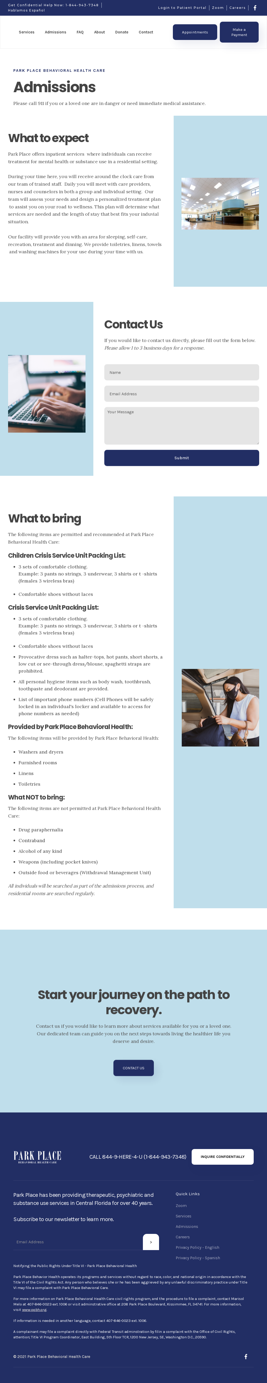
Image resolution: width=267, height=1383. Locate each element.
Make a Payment (239, 32)
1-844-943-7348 (82, 5)
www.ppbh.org (34, 1309)
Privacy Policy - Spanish (198, 1257)
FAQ (80, 32)
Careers (237, 8)
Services (183, 1216)
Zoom (218, 8)
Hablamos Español (26, 10)
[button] (27, 32)
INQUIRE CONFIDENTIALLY (223, 1157)
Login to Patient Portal (182, 8)
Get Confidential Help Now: (37, 5)
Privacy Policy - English (197, 1247)
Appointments (195, 32)
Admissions (187, 1226)
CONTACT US (133, 1071)
